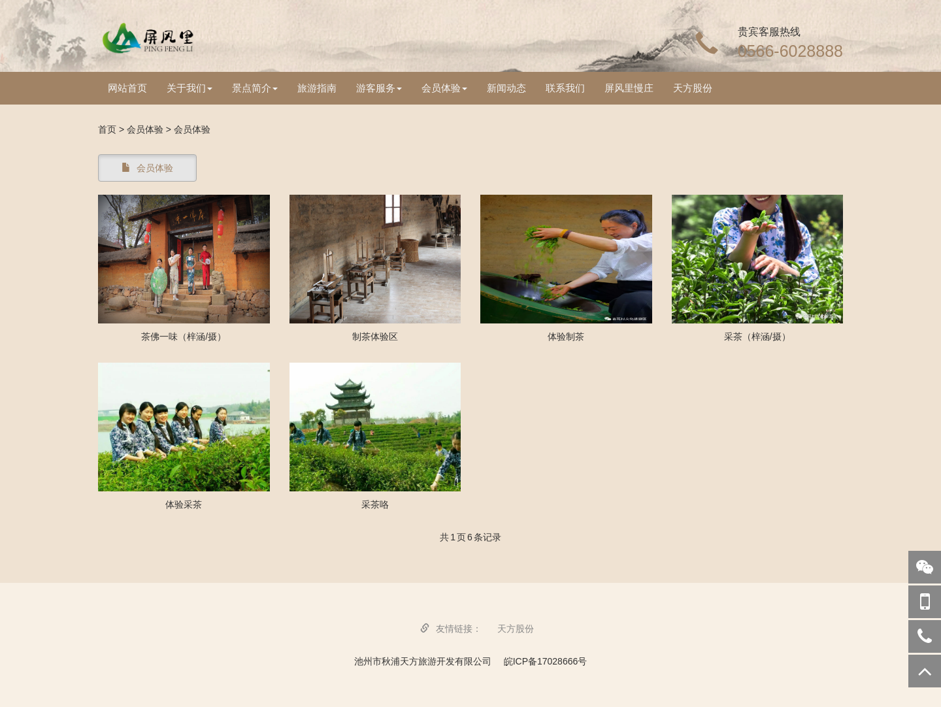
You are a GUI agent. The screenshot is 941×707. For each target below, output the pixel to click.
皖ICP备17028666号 (545, 661)
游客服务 (379, 87)
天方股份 (692, 87)
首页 (107, 129)
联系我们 (565, 87)
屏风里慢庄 (628, 87)
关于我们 (189, 87)
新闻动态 (506, 87)
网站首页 (127, 87)
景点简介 (255, 87)
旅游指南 (317, 87)
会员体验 (444, 87)
